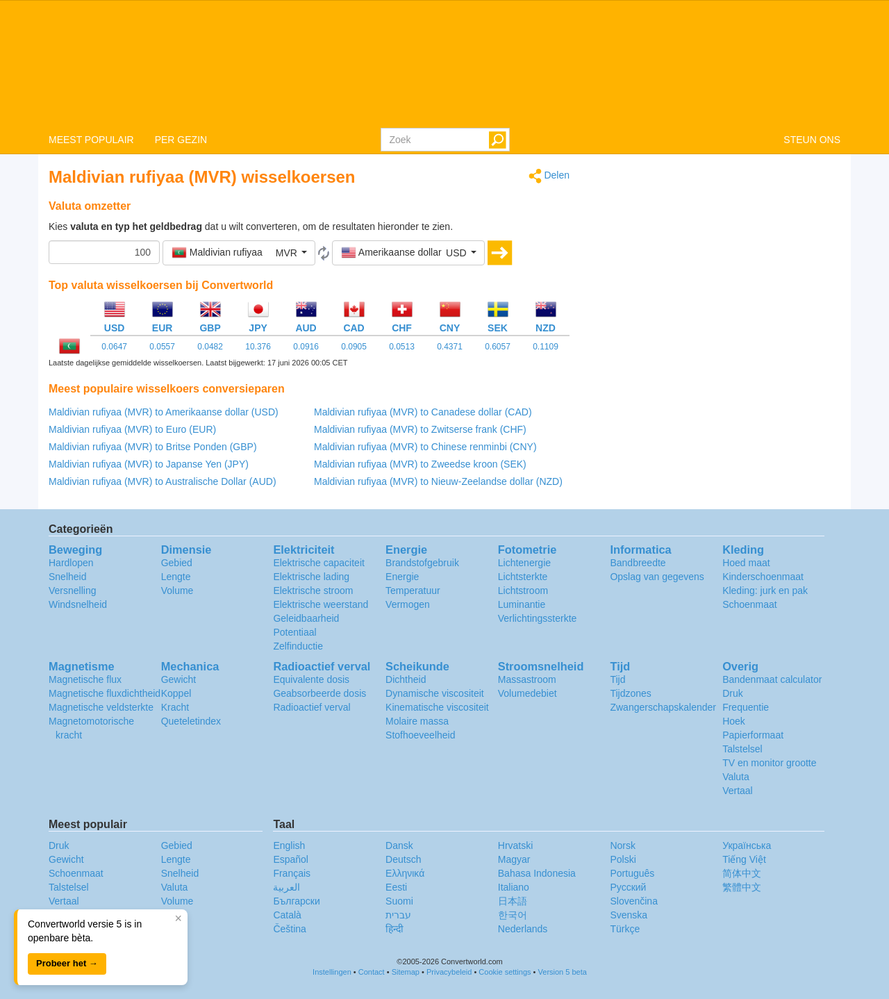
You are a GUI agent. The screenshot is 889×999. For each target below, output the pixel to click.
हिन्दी (394, 928)
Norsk (622, 845)
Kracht (175, 707)
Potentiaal (294, 632)
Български (296, 901)
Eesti (396, 887)
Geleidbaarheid (306, 618)
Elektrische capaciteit (319, 562)
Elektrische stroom (313, 590)
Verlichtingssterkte (537, 618)
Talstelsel (742, 748)
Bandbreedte (637, 562)
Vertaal (737, 790)
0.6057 (497, 347)
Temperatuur (412, 590)
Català (287, 914)
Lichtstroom (523, 590)
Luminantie (522, 604)
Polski (622, 859)
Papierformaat (752, 735)
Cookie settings (505, 972)
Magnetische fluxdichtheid (104, 693)
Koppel (176, 693)
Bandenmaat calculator (772, 679)
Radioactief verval (311, 707)
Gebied (176, 562)
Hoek (733, 721)
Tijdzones (630, 693)
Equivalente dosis (311, 679)
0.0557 (162, 347)
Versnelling (73, 590)
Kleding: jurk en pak (765, 590)
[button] (239, 252)
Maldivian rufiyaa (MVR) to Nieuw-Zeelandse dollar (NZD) (438, 481)
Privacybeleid (449, 972)
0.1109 (545, 347)
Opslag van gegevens (657, 576)
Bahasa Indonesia (537, 873)
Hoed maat (746, 562)
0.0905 (354, 347)
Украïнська (746, 845)
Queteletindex (191, 721)
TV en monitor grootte (769, 762)
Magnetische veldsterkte (101, 707)
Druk (732, 693)
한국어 (512, 914)
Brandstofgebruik (422, 562)
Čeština (289, 928)
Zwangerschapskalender (663, 707)
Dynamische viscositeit (434, 693)
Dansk (399, 845)
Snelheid (68, 576)
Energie (402, 576)
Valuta (735, 776)
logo (444, 63)
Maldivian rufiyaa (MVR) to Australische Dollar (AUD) (162, 481)
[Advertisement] (715, 265)
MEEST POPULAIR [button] (91, 139)
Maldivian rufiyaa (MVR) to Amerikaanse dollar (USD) (164, 412)
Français (291, 873)
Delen (549, 176)
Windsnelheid (78, 604)
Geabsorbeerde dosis (319, 693)
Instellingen (332, 972)
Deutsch (403, 859)
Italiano (513, 887)
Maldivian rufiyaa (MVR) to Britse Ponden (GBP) (153, 446)
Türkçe (625, 928)
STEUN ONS (811, 139)
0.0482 (210, 347)
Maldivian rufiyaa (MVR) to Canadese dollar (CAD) (423, 412)
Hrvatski (515, 845)
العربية (286, 887)
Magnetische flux (85, 679)
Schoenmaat (749, 604)
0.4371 (450, 347)
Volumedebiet (527, 693)
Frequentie (745, 707)
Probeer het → (67, 963)
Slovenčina (634, 901)
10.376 (258, 347)
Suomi (399, 901)
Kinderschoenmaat (763, 576)
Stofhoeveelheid (420, 735)
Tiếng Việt (744, 859)
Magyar (514, 859)
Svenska (628, 914)
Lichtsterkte (523, 576)
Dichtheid (405, 679)
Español (290, 859)
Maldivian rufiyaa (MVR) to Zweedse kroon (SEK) (420, 464)
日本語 (512, 901)
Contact (371, 972)
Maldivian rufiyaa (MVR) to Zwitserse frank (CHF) (420, 429)
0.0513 (402, 347)
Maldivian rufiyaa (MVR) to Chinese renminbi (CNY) (425, 446)
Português (632, 873)
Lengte (176, 576)
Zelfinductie (298, 646)
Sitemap (405, 972)
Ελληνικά (404, 873)
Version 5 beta (562, 972)
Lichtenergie (524, 562)
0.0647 (114, 347)
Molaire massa (417, 721)
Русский (628, 887)
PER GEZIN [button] (181, 139)
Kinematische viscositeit (437, 707)
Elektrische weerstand (320, 604)
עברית (398, 914)
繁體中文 (741, 887)
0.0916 (306, 347)
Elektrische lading (311, 576)
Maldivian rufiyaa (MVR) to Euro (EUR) (132, 429)
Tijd (617, 679)
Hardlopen (71, 562)
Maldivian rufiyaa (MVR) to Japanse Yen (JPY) (149, 464)
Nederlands (523, 928)
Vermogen (407, 604)
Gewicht (179, 679)
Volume (177, 590)
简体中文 (741, 873)
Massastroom (527, 679)
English (289, 845)
